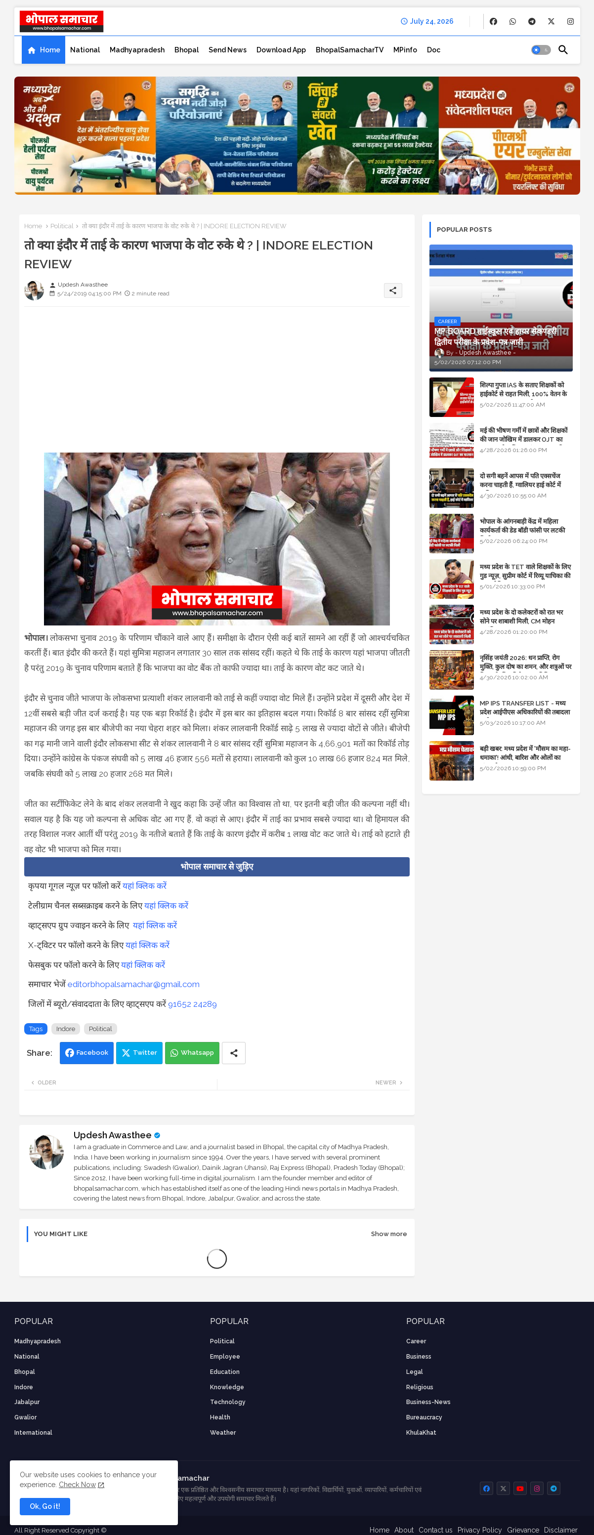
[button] (541, 50)
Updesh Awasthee (113, 1135)
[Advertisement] (217, 383)
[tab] (43, 50)
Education (225, 1372)
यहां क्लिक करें (145, 886)
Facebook (92, 1052)
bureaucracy (424, 1417)
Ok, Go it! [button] (45, 1506)
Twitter (145, 1052)
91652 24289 (192, 1004)
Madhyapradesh (137, 50)
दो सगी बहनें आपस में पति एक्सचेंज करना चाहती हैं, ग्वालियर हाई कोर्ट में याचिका (520, 485)
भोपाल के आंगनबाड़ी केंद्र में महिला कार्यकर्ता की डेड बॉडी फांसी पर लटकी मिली (522, 530)
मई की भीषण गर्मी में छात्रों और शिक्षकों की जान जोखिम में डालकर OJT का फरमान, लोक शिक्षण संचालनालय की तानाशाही (523, 444)
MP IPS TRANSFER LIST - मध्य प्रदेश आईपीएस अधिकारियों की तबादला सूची (525, 712)
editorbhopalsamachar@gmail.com (134, 984)
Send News (228, 50)
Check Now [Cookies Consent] (77, 1485)
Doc (433, 50)
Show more (389, 1234)
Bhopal (186, 50)
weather (223, 1432)
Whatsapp (197, 1052)
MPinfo (405, 50)
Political (62, 226)
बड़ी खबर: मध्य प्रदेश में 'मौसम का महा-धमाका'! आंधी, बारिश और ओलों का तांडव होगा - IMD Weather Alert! (525, 757)
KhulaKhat (421, 1432)
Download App (281, 50)
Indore (65, 1029)
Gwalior (25, 1417)
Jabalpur (27, 1402)
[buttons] (493, 21)
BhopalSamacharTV (349, 50)
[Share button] (234, 1053)
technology (228, 1402)
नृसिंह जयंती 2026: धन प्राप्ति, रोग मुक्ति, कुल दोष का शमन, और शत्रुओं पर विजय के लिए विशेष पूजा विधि (525, 666)
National (85, 50)
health (220, 1417)
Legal (414, 1372)
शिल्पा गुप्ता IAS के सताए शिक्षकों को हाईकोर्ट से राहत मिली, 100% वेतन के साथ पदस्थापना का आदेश (523, 394)
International (33, 1432)
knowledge (227, 1387)
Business (418, 1356)
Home (50, 50)
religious (419, 1387)
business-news (428, 1402)
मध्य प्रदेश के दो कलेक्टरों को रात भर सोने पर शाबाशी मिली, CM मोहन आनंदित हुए (521, 621)
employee (225, 1356)
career (416, 1341)
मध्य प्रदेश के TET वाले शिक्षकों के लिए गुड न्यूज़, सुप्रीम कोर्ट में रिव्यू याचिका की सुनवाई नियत (525, 575)
